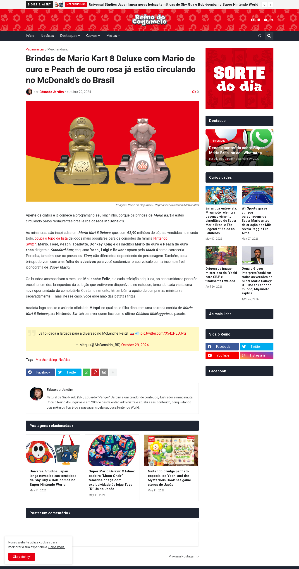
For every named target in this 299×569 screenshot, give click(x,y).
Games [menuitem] (91, 36)
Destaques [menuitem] (68, 36)
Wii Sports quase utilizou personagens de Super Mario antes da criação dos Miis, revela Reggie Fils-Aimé (257, 221)
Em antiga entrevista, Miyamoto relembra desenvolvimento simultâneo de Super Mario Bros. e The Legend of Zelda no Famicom (221, 221)
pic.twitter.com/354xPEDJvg (163, 333)
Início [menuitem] (30, 36)
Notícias (64, 360)
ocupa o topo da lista (51, 238)
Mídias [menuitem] (111, 36)
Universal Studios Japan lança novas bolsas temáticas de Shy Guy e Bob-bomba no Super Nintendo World (173, 4)
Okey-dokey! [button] (22, 557)
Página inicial (35, 49)
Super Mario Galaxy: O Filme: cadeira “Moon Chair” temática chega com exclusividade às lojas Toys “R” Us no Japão (112, 480)
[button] (264, 4)
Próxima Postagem (182, 556)
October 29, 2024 (135, 345)
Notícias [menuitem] (47, 36)
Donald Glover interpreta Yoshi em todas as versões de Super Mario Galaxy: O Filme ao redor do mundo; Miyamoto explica (257, 281)
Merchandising (58, 49)
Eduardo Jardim (60, 390)
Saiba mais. (56, 547)
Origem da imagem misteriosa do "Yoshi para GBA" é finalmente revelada (221, 275)
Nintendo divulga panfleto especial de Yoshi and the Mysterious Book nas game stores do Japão (169, 478)
